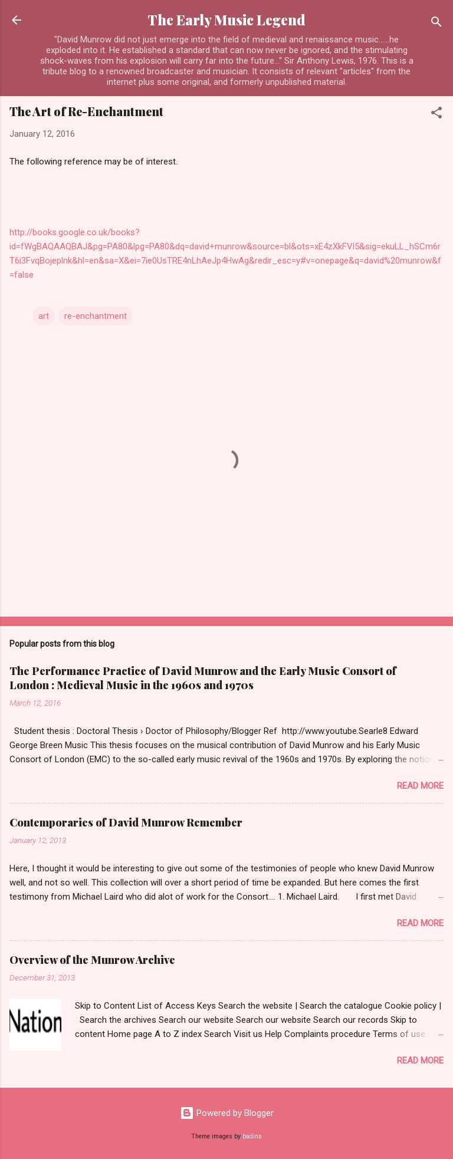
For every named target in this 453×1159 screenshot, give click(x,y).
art (43, 316)
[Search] (436, 24)
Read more (420, 786)
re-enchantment (95, 316)
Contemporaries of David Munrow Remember (125, 822)
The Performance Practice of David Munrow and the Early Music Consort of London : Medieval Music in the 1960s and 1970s (202, 678)
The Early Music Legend (226, 20)
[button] (436, 115)
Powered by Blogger (227, 1113)
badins (252, 1136)
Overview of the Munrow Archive (92, 960)
